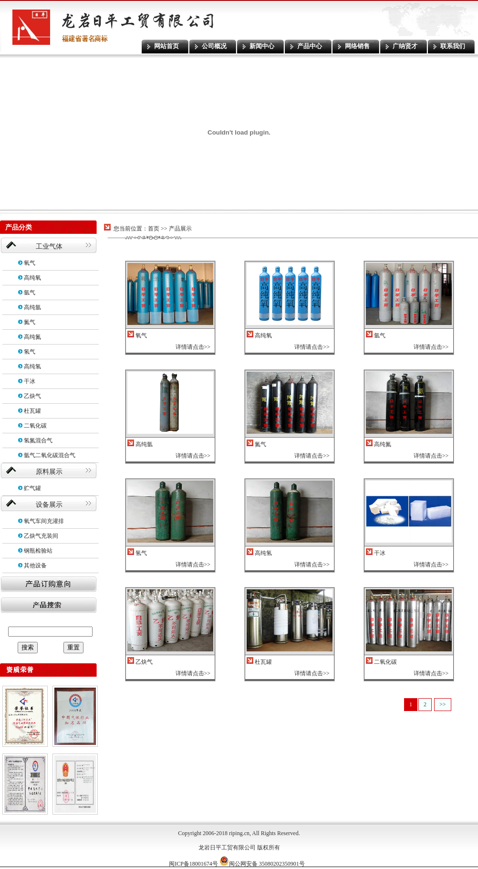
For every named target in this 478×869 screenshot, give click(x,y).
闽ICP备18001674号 (193, 863)
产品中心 (309, 46)
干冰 (29, 381)
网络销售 (357, 46)
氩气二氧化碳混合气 (49, 455)
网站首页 (166, 46)
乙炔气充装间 (41, 536)
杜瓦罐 (32, 411)
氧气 (29, 263)
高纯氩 (32, 307)
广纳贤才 (405, 46)
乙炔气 (32, 396)
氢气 (29, 351)
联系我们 (452, 46)
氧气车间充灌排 (44, 521)
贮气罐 (32, 488)
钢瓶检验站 (38, 550)
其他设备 (35, 565)
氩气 (29, 292)
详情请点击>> (193, 347)
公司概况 (214, 46)
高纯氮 (32, 337)
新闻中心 (261, 46)
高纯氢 (32, 366)
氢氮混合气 (38, 440)
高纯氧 (32, 277)
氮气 (29, 322)
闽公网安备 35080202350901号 (262, 863)
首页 (153, 228)
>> (442, 704)
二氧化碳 (35, 425)
